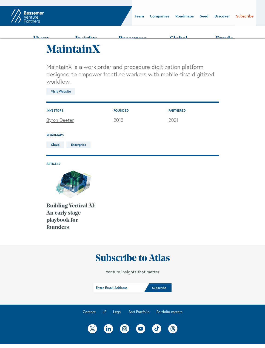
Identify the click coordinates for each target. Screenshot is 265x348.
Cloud (55, 133)
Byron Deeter (60, 108)
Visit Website (61, 79)
